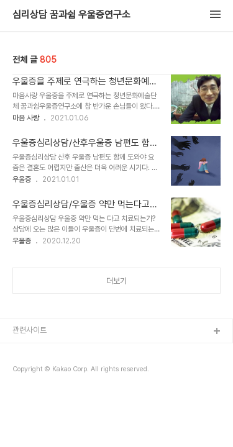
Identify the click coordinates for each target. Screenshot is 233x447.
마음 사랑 (25, 118)
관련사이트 (29, 330)
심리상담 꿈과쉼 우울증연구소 (71, 14)
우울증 (21, 179)
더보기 (116, 281)
